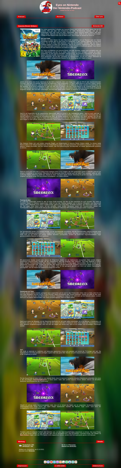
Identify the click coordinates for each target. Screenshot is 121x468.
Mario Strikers (24, 435)
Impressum (22, 466)
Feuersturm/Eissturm (40, 379)
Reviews (60, 17)
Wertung (21, 441)
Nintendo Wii (98, 26)
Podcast (21, 17)
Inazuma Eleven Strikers (27, 26)
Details (100, 441)
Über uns (99, 17)
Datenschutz (98, 466)
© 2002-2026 (60, 466)
